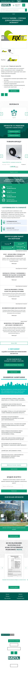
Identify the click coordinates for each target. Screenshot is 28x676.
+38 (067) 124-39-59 (11, 192)
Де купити (20, 596)
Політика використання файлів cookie (9, 614)
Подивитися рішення (14, 135)
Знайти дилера (14, 644)
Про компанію (8, 598)
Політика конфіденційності (7, 611)
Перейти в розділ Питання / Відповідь (14, 364)
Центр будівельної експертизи (21, 250)
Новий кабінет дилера (5, 1)
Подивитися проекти (14, 131)
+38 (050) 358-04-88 (11, 196)
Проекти (20, 594)
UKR (12, 1)
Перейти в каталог (14, 172)
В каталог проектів (14, 536)
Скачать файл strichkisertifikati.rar (13, 223)
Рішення (7, 596)
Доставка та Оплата (5, 616)
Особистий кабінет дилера (14, 648)
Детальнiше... (14, 90)
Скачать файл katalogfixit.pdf (12, 229)
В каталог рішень (14, 587)
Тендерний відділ (20, 598)
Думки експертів (24, 321)
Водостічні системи (14, 673)
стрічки (6, 68)
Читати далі (14, 263)
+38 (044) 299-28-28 (11, 188)
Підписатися (14, 490)
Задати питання (13, 371)
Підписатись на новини (14, 640)
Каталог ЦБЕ (14, 343)
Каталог (7, 594)
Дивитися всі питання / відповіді (14, 465)
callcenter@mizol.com (11, 201)
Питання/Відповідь (5, 619)
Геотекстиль (14, 670)
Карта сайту (14, 665)
